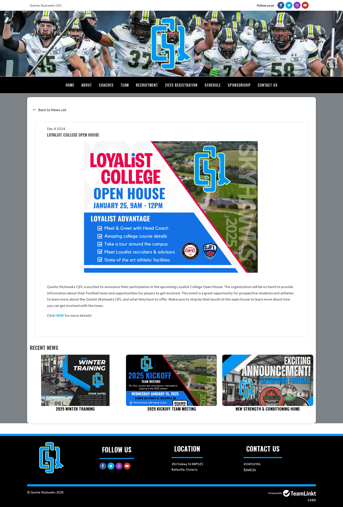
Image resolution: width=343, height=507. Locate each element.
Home (70, 85)
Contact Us (268, 85)
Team (125, 85)
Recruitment (147, 85)
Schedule (213, 85)
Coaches (106, 85)
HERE (60, 315)
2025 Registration (181, 85)
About (86, 85)
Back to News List (52, 110)
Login (312, 499)
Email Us (250, 469)
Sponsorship (239, 85)
